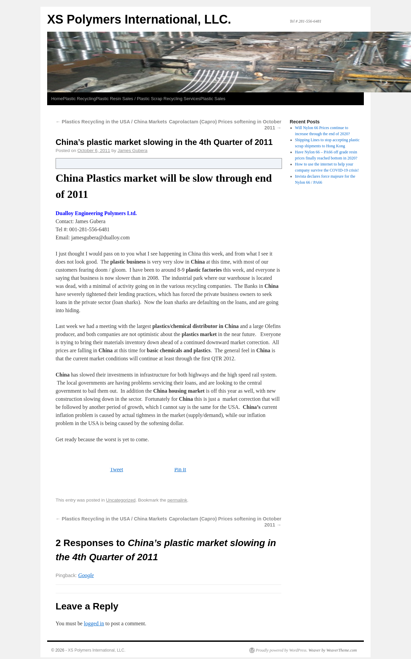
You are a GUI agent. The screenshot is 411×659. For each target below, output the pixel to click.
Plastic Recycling (79, 98)
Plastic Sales (212, 98)
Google (86, 575)
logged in (94, 623)
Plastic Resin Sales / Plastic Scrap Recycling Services (148, 98)
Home (57, 98)
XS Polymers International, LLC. (139, 19)
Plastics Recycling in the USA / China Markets (111, 121)
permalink (177, 500)
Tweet (116, 469)
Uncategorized (120, 500)
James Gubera (133, 150)
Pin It (180, 469)
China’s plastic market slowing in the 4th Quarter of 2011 (164, 142)
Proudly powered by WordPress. (282, 650)
